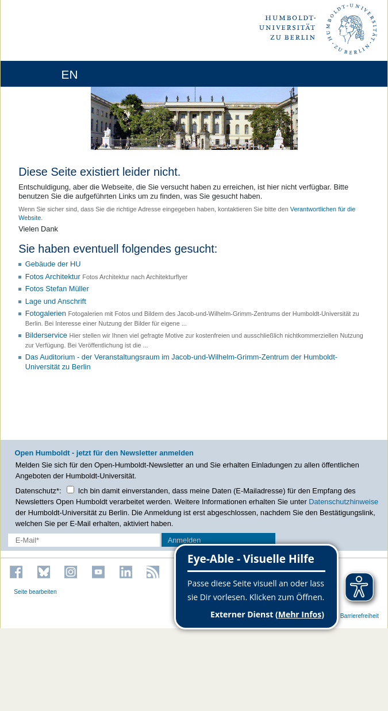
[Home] (41, 74)
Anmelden (184, 540)
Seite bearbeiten (35, 592)
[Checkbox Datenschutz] (70, 489)
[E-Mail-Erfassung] (84, 540)
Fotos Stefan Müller (57, 288)
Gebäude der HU (53, 264)
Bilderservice (46, 335)
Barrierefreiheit (359, 616)
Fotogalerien (45, 313)
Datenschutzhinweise (343, 501)
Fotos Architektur (52, 276)
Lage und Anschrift (55, 301)
